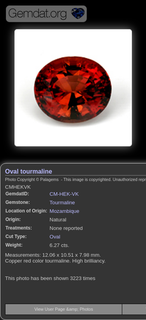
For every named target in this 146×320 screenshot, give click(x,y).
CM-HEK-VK (64, 194)
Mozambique (64, 211)
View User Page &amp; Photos (63, 309)
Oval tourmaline (28, 171)
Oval (54, 237)
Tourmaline (62, 202)
